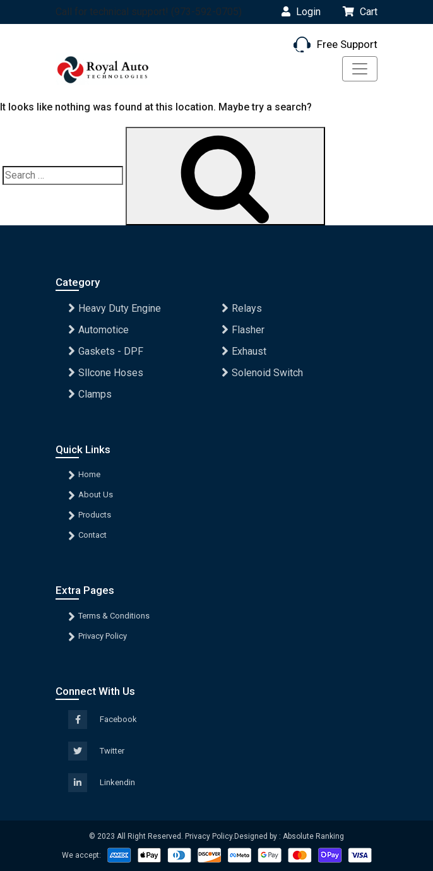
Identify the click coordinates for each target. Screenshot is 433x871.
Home (89, 474)
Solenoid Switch (267, 373)
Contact (92, 535)
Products (94, 514)
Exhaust (249, 351)
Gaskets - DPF (110, 351)
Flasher (248, 330)
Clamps (95, 394)
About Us (95, 494)
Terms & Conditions (114, 615)
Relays (247, 308)
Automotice (103, 330)
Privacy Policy (102, 636)
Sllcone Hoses (110, 373)
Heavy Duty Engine (119, 308)
